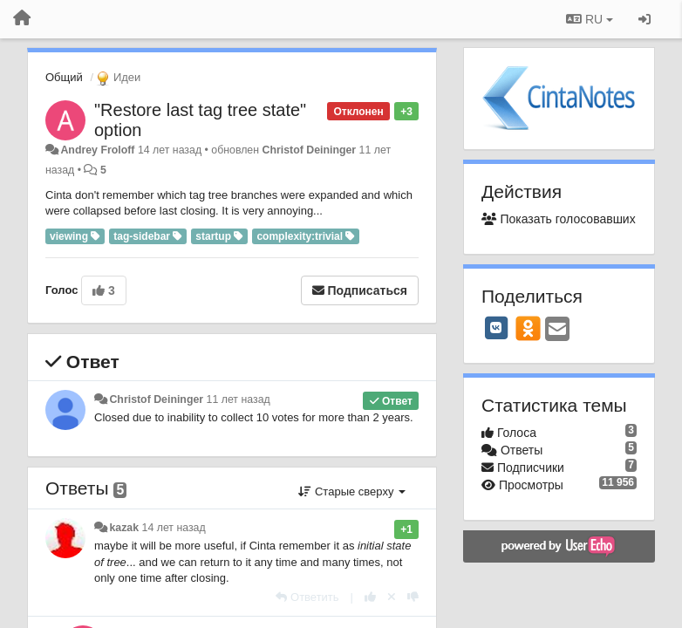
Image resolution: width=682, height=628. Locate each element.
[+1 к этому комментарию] (370, 597)
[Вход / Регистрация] (644, 19)
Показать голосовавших (558, 219)
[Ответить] (307, 597)
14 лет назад (174, 528)
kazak (124, 528)
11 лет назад (238, 399)
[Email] (557, 330)
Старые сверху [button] (352, 491)
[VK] (496, 328)
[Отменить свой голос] (391, 597)
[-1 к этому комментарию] (413, 597)
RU (589, 19)
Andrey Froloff (97, 150)
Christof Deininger (310, 150)
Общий (64, 77)
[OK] (528, 328)
